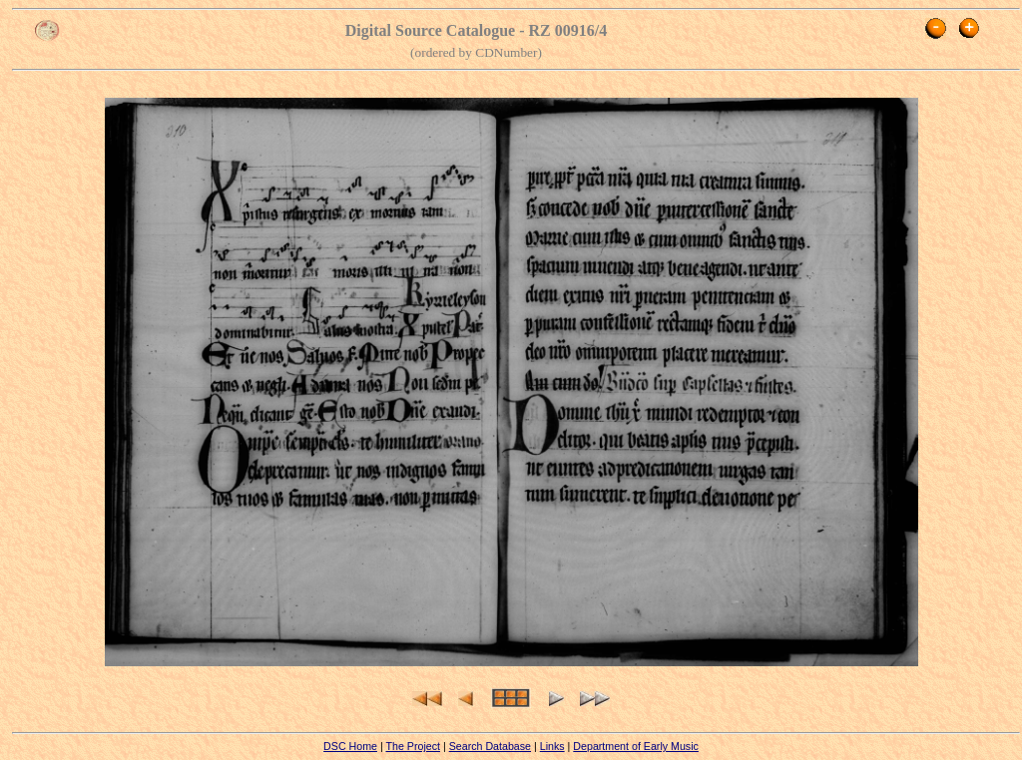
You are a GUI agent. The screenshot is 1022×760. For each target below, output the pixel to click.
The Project (412, 746)
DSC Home (350, 746)
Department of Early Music (636, 746)
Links (552, 746)
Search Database (490, 746)
